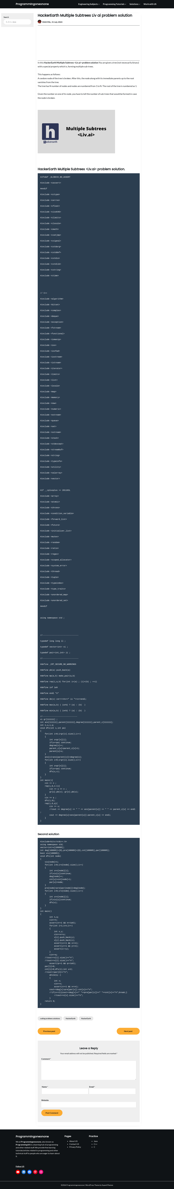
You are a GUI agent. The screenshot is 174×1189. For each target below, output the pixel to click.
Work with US (150, 4)
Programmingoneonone (32, 4)
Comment (46, 1059)
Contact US (74, 1144)
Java (96, 1141)
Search (6, 17)
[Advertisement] (88, 43)
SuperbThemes (107, 1185)
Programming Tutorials (113, 4)
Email (92, 1087)
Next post (128, 1031)
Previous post (49, 1031)
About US (73, 1141)
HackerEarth (70, 1018)
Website (45, 1100)
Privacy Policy (75, 1147)
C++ (95, 1144)
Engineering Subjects (88, 4)
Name (45, 1087)
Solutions (134, 4)
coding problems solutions (50, 1018)
